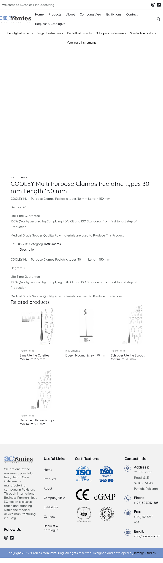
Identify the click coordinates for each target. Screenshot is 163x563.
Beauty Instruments (20, 33)
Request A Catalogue (50, 24)
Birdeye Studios (145, 558)
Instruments (19, 177)
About (70, 14)
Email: (139, 537)
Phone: (140, 498)
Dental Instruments (79, 33)
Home (39, 14)
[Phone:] (127, 499)
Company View (91, 14)
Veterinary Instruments (81, 42)
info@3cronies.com (147, 542)
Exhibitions (113, 14)
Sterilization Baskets (143, 33)
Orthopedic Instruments (111, 33)
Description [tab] (28, 249)
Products (55, 14)
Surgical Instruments (50, 33)
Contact (132, 14)
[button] (158, 19)
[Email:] (127, 538)
